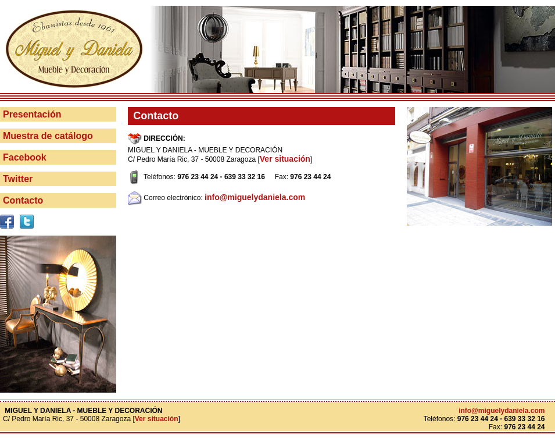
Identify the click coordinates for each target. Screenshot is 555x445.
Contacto (23, 200)
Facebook (24, 157)
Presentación (32, 114)
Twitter (18, 179)
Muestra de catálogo (48, 136)
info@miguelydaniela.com (255, 197)
